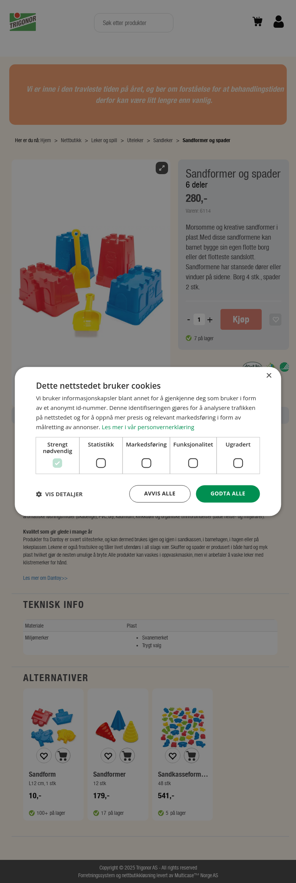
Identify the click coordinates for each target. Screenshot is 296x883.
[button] (59, 493)
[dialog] (148, 441)
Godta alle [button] (227, 493)
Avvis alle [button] (159, 493)
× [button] (269, 376)
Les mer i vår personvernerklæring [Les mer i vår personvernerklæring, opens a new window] (148, 427)
